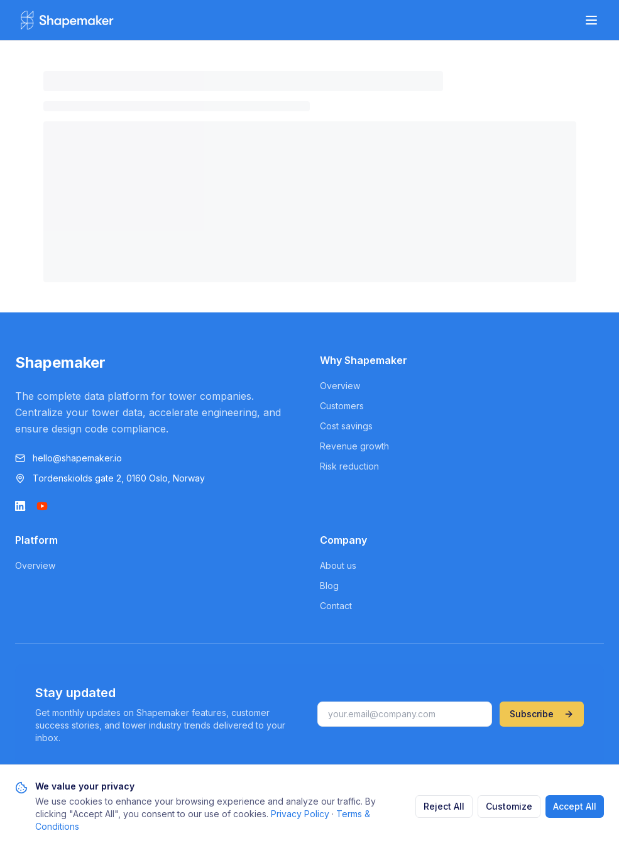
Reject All (444, 806)
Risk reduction (349, 466)
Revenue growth (354, 446)
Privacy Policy (300, 813)
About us (338, 565)
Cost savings (346, 426)
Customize (509, 806)
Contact (336, 605)
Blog (329, 585)
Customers (342, 405)
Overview (340, 385)
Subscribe (542, 713)
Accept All (574, 806)
